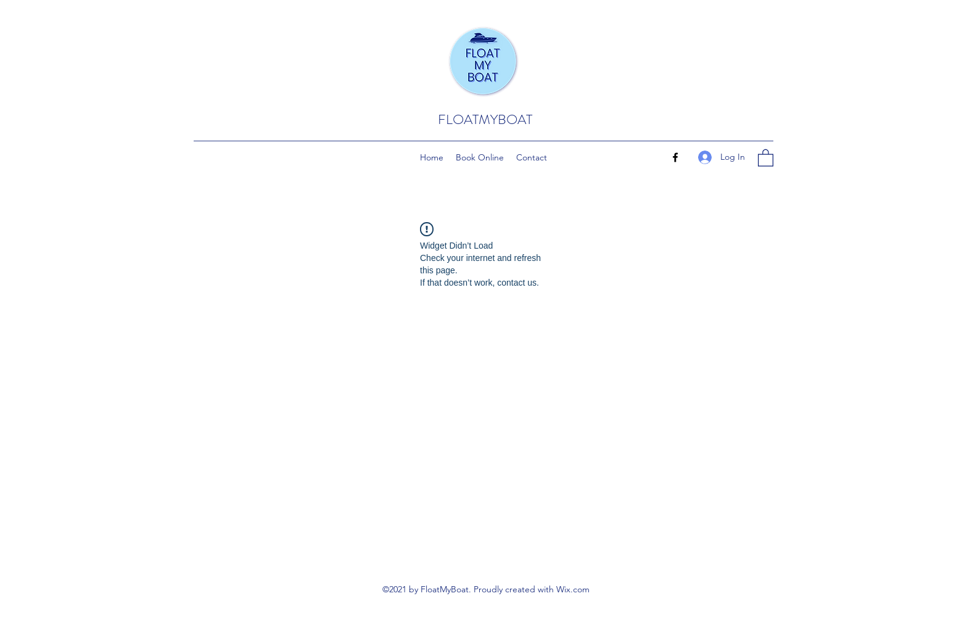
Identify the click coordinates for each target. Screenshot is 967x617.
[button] (765, 157)
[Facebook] (675, 157)
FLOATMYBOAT (485, 119)
